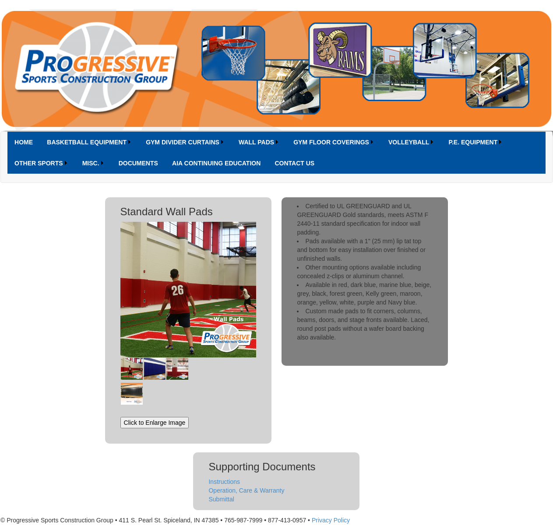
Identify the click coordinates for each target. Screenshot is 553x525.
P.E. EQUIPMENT (472, 142)
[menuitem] (23, 142)
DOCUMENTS (138, 163)
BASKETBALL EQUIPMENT (87, 142)
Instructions (224, 481)
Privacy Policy (331, 520)
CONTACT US (294, 163)
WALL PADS (256, 142)
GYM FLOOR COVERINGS (331, 142)
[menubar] (276, 153)
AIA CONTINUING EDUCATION (216, 163)
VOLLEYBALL (408, 142)
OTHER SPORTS (38, 163)
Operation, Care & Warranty (246, 490)
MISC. (90, 163)
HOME (23, 142)
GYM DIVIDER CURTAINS (182, 142)
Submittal (221, 499)
